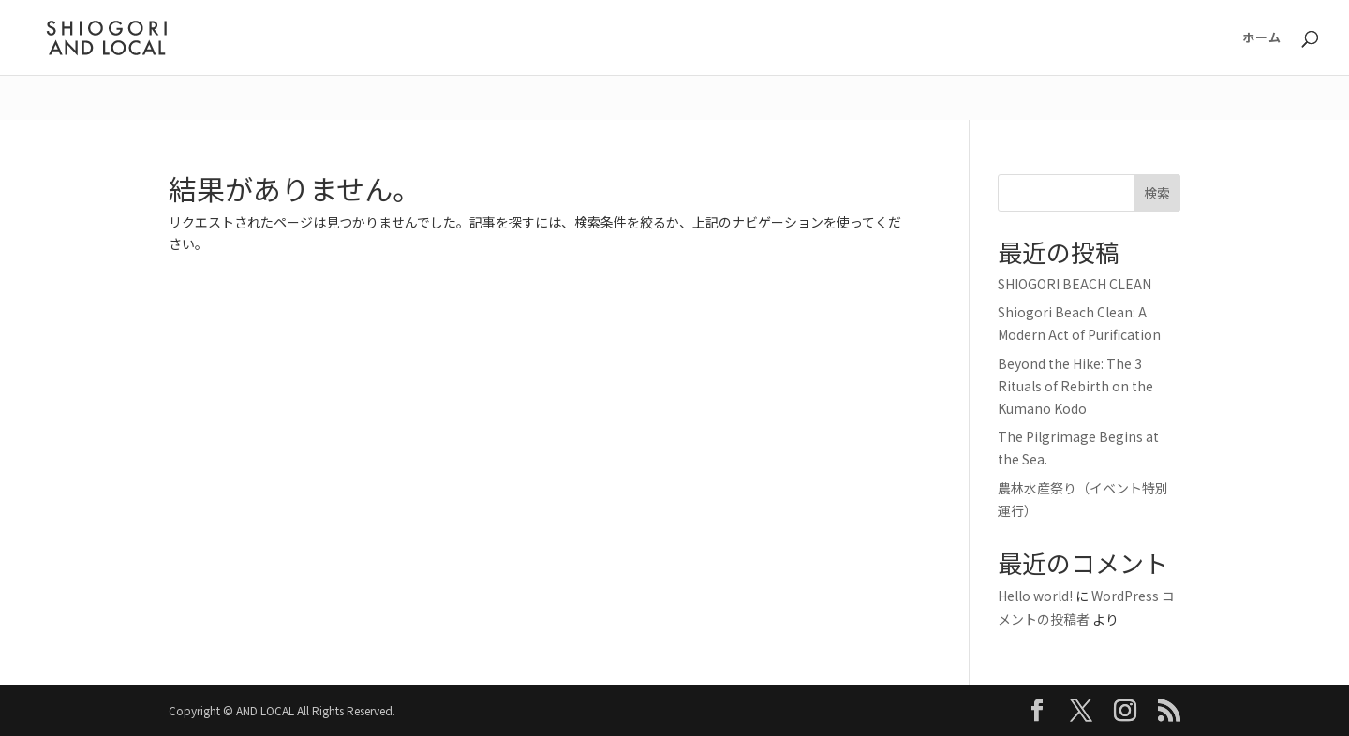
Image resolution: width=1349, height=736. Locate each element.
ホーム (1262, 38)
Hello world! (1035, 595)
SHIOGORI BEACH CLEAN (1074, 283)
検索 (1157, 193)
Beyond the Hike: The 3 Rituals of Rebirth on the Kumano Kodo (1075, 386)
